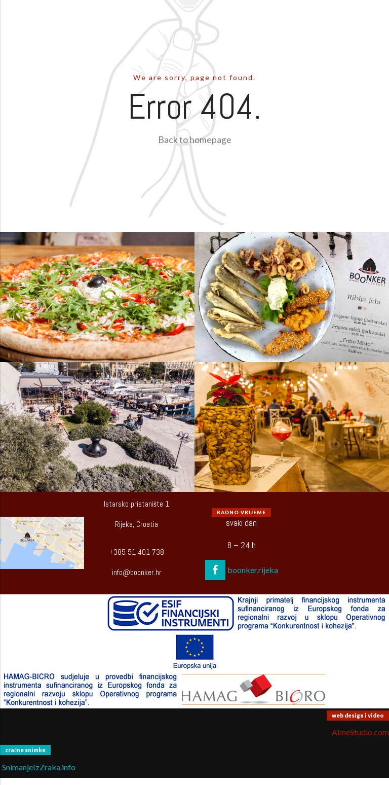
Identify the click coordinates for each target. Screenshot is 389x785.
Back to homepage (194, 139)
